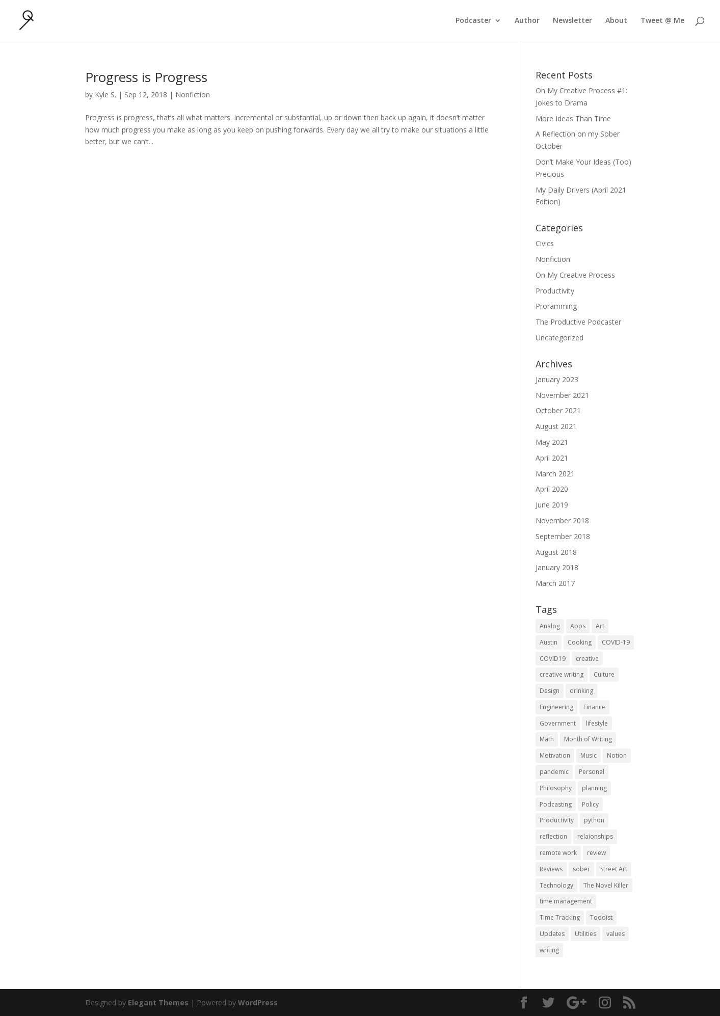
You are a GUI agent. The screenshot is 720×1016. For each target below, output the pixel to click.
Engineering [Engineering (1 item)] (556, 707)
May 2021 (552, 442)
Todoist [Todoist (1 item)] (601, 917)
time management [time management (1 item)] (566, 901)
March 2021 (555, 473)
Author (527, 21)
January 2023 (557, 379)
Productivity (555, 291)
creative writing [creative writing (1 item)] (561, 674)
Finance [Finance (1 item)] (594, 707)
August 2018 (556, 552)
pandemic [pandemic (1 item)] (554, 771)
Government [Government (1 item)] (558, 723)
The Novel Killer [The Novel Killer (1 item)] (605, 885)
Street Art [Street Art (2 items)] (613, 869)
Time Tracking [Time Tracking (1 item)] (560, 917)
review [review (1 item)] (596, 852)
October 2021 (558, 410)
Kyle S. (105, 94)
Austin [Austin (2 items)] (548, 642)
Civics (545, 243)
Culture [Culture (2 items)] (604, 674)
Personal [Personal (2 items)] (591, 771)
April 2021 (552, 458)
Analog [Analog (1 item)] (550, 626)
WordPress (258, 1002)
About (616, 21)
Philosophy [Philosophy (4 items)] (556, 788)
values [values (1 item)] (615, 933)
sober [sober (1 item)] (581, 869)
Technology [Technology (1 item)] (556, 885)
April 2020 (552, 489)
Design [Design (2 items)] (549, 690)
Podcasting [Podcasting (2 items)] (556, 804)
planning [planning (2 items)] (594, 788)
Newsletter (572, 21)
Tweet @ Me (662, 21)
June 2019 (552, 505)
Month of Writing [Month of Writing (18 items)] (588, 739)
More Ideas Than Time (573, 118)
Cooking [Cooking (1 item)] (580, 642)
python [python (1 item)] (594, 820)
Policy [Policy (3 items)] (590, 804)
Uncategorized (559, 337)
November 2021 (562, 395)
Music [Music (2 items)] (588, 755)
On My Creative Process (575, 275)
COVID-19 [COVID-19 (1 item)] (616, 642)
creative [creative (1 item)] (587, 658)
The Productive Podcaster (578, 322)
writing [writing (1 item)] (549, 950)
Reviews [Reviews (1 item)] (551, 869)
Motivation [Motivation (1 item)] (555, 755)
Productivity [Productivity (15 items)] (557, 820)
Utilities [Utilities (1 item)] (585, 933)
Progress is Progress (146, 77)
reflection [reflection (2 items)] (553, 836)
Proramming (556, 306)
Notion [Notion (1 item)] (617, 755)
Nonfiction (192, 94)
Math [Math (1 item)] (547, 739)
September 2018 (563, 536)
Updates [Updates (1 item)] (552, 933)
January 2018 (557, 567)
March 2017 (555, 583)
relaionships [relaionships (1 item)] (595, 836)
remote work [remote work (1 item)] (558, 852)
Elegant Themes (158, 1002)
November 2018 (562, 520)
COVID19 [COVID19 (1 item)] (553, 658)
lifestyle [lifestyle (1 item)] (597, 723)
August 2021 (556, 426)
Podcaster (473, 21)
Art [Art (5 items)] (600, 626)
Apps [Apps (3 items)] (577, 626)
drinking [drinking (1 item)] (581, 690)
